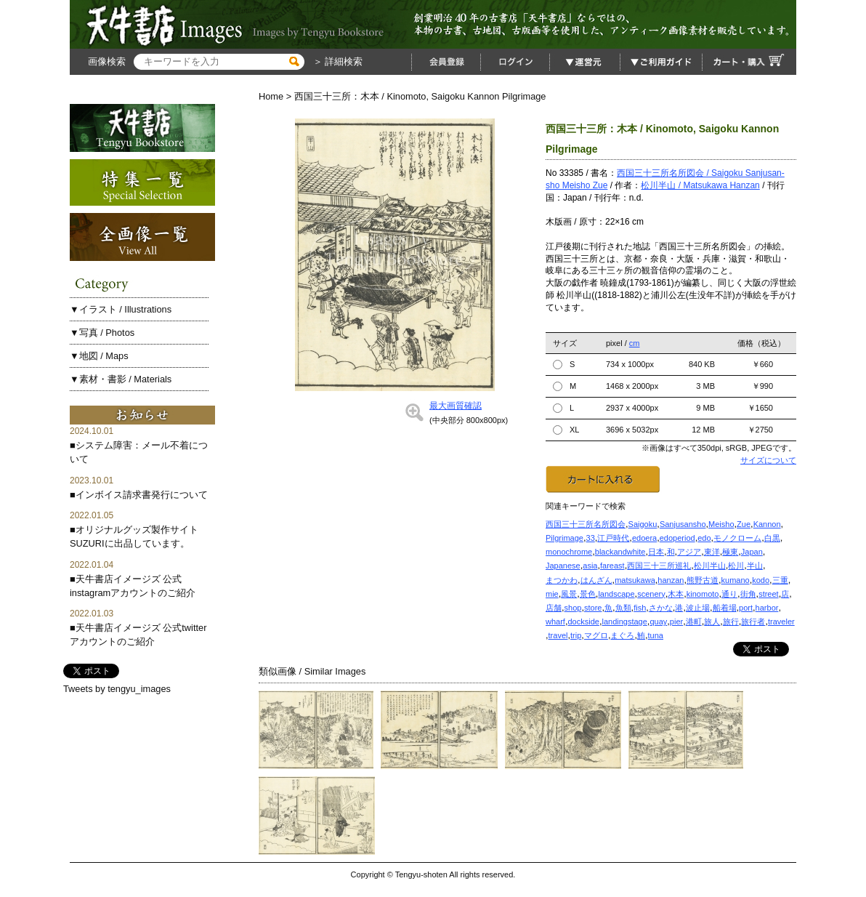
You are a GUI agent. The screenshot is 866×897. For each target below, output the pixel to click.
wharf (555, 621)
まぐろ (622, 635)
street (768, 594)
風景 (569, 594)
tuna (655, 635)
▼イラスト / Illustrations (120, 309)
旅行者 (753, 621)
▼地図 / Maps (99, 355)
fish (640, 607)
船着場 (725, 607)
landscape (616, 594)
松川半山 (710, 565)
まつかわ (562, 580)
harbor (767, 607)
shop (573, 607)
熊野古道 (703, 580)
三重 (780, 580)
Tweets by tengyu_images (117, 688)
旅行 (731, 621)
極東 (730, 551)
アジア (689, 551)
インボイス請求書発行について (142, 494)
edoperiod (677, 538)
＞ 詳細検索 (336, 61)
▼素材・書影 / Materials (120, 379)
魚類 (623, 607)
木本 (676, 594)
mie (552, 594)
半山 (755, 565)
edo (704, 538)
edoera (644, 538)
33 (590, 538)
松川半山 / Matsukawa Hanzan (700, 185)
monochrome (569, 551)
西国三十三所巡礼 (659, 565)
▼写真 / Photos (102, 332)
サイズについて (768, 460)
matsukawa (635, 580)
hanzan (670, 580)
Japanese (563, 565)
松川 (736, 565)
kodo (760, 580)
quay (658, 621)
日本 (656, 551)
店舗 (554, 607)
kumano (735, 580)
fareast (612, 565)
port (746, 607)
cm (634, 343)
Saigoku (642, 524)
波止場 (698, 607)
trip (575, 635)
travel (558, 635)
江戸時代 (613, 538)
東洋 (712, 551)
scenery (651, 594)
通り (729, 594)
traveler (781, 621)
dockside (583, 621)
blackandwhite (620, 551)
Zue (743, 524)
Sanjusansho (683, 524)
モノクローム (737, 538)
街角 (748, 594)
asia (590, 565)
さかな (661, 607)
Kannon (767, 524)
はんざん (596, 580)
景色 (588, 594)
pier (676, 621)
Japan (752, 551)
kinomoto (703, 594)
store (593, 607)
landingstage (624, 621)
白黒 (772, 538)
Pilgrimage (564, 538)
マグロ (596, 635)
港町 (694, 621)
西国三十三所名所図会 (586, 524)
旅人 (712, 621)
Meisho (721, 524)
